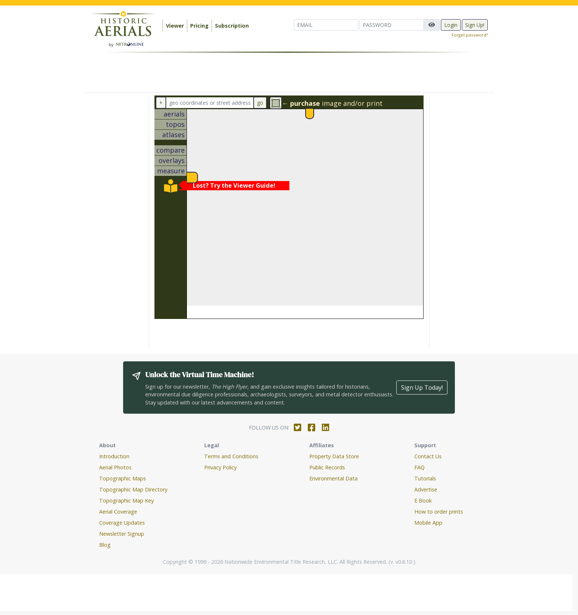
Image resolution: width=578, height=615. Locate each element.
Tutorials (425, 478)
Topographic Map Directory (133, 489)
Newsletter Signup (121, 533)
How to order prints (438, 511)
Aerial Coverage (118, 511)
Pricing (199, 25)
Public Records (327, 467)
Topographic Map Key (126, 500)
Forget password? (470, 35)
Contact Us (428, 456)
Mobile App (428, 522)
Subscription (232, 25)
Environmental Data (333, 478)
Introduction (114, 456)
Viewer (175, 25)
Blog (105, 544)
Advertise (425, 489)
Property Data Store (334, 456)
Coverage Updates (122, 522)
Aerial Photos (115, 467)
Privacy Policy (220, 467)
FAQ (419, 467)
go (260, 102)
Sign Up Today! (422, 387)
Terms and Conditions (231, 456)
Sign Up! (474, 24)
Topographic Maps (122, 478)
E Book (423, 500)
